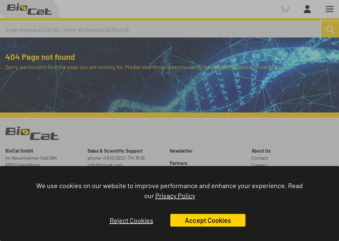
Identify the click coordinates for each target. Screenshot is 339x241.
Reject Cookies (131, 220)
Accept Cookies (208, 220)
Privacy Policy (175, 195)
